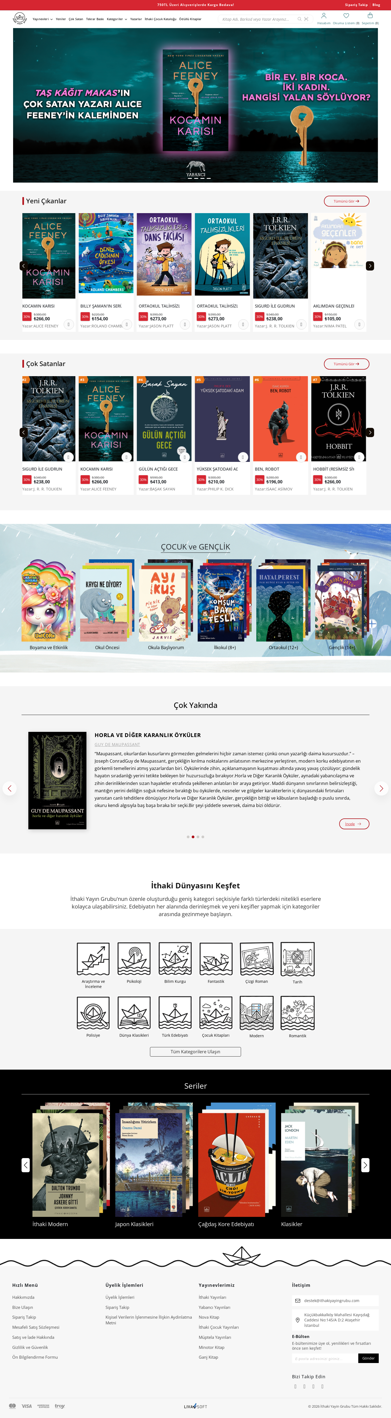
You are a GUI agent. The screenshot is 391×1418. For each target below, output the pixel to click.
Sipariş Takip (356, 5)
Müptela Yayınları (215, 1337)
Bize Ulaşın (22, 1307)
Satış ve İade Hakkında (33, 1337)
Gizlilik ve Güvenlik (30, 1347)
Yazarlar (136, 19)
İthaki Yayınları (212, 1297)
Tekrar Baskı (95, 19)
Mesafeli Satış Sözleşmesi (35, 1327)
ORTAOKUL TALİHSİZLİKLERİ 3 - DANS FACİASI (161, 306)
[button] (183, 178)
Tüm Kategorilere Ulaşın (195, 1051)
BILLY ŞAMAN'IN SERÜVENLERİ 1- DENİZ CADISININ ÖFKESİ (103, 306)
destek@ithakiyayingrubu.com (331, 1300)
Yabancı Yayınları (214, 1307)
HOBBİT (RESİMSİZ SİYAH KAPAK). (335, 469)
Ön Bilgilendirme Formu (35, 1357)
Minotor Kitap (211, 1347)
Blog (376, 5)
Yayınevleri (41, 19)
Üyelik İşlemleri (120, 1297)
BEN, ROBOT (269, 469)
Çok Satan (76, 19)
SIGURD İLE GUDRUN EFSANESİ (277, 306)
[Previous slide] (24, 266)
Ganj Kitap (208, 1357)
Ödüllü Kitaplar (190, 19)
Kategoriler (115, 19)
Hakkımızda (23, 1297)
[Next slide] (370, 266)
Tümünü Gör (347, 201)
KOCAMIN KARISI (41, 306)
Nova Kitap (209, 1317)
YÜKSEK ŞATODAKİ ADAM (219, 469)
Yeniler (61, 19)
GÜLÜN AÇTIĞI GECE (160, 469)
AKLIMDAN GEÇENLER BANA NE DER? (335, 306)
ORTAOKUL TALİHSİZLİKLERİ (219, 306)
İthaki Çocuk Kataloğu (160, 19)
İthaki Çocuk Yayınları (219, 1327)
